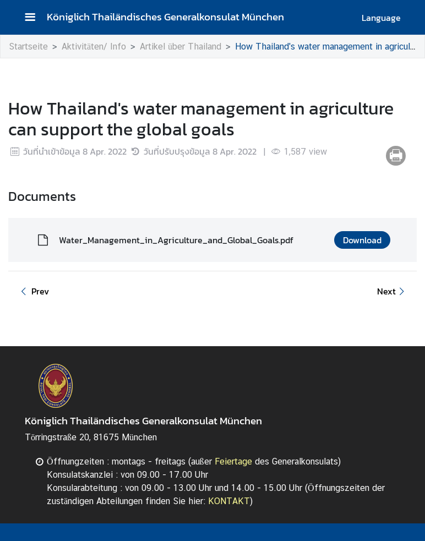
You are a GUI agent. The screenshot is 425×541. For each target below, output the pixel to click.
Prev (33, 291)
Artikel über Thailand (180, 46)
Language (381, 17)
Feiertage (233, 461)
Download (362, 240)
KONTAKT (229, 501)
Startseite (28, 46)
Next (392, 291)
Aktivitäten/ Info (94, 46)
